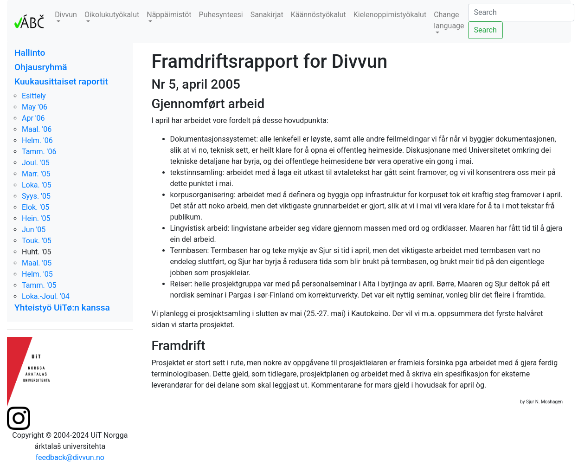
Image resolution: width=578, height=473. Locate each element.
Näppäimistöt (169, 14)
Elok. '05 (35, 207)
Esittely (34, 95)
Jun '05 (33, 229)
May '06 (34, 107)
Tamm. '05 (39, 285)
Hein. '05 (36, 218)
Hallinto (29, 52)
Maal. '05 (36, 263)
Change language (449, 20)
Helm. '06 (37, 140)
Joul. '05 (36, 162)
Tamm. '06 (39, 151)
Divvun (66, 14)
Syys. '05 (36, 196)
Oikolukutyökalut (111, 14)
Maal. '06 (36, 129)
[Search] (521, 12)
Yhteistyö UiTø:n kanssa (62, 307)
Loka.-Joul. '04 (46, 296)
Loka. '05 (36, 185)
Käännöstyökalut (318, 14)
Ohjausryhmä (40, 67)
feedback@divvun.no (70, 457)
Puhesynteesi (221, 14)
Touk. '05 (36, 240)
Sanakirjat (266, 14)
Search (485, 30)
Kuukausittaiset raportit (61, 81)
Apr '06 (33, 118)
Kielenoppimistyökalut (389, 14)
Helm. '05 (37, 274)
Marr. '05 (36, 173)
